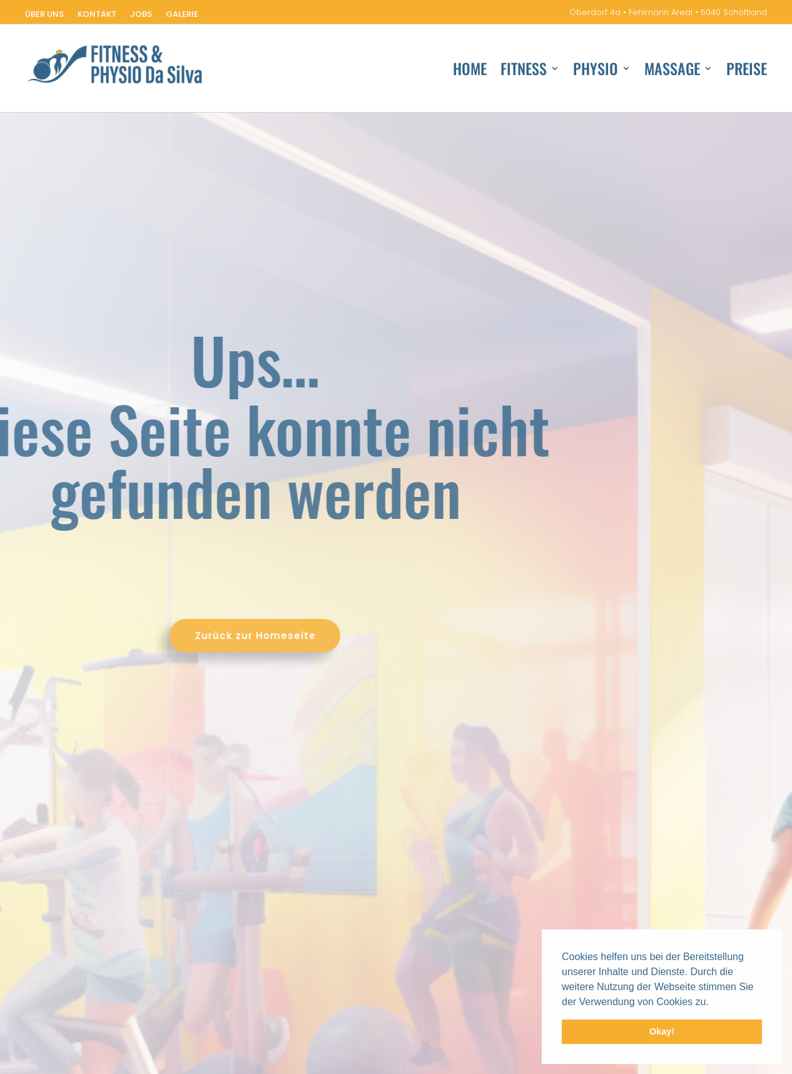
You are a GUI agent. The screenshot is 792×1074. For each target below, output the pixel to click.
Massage (672, 71)
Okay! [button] (661, 1031)
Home (470, 71)
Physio (595, 71)
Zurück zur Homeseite (158, 635)
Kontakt (97, 15)
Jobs (141, 15)
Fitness (523, 71)
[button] (713, 1003)
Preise (746, 71)
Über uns (44, 15)
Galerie (182, 15)
